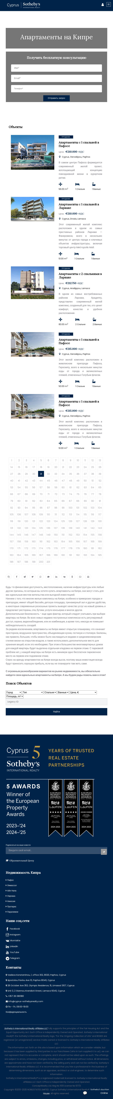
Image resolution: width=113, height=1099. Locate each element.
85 (55, 501)
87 (70, 501)
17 (34, 467)
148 (41, 534)
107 (26, 514)
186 (34, 555)
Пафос (10, 880)
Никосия (11, 901)
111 (56, 514)
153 (78, 534)
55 (26, 487)
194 (92, 555)
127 (78, 521)
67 (19, 494)
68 (26, 494)
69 (33, 494)
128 (85, 521)
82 (33, 501)
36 (78, 474)
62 (78, 487)
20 (55, 467)
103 (92, 507)
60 (63, 487)
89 (85, 501)
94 (26, 507)
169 (100, 541)
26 (100, 467)
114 (77, 514)
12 (93, 460)
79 (11, 501)
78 (99, 494)
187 (41, 555)
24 (85, 467)
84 (48, 501)
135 (41, 528)
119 (19, 521)
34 (63, 474)
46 (55, 480)
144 (12, 534)
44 (41, 480)
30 (33, 474)
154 (85, 534)
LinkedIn (14, 946)
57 (41, 487)
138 (63, 528)
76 (85, 494)
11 (85, 460)
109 (41, 514)
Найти (56, 711)
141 (85, 528)
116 (92, 514)
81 (26, 501)
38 (92, 474)
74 (70, 494)
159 (26, 541)
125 (63, 521)
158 (19, 541)
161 (41, 541)
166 (78, 541)
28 (19, 474)
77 (92, 494)
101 (77, 507)
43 (33, 480)
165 (70, 541)
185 (26, 555)
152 (70, 534)
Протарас (11, 906)
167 (85, 541)
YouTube (14, 952)
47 (63, 480)
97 (48, 507)
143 (100, 528)
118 (11, 521)
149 (48, 534)
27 (11, 474)
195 (100, 555)
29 (26, 474)
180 (85, 548)
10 (78, 460)
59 (55, 487)
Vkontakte (15, 940)
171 (19, 548)
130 (100, 521)
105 (12, 514)
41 (19, 480)
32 (48, 474)
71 (48, 494)
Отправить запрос (56, 98)
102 (85, 507)
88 (77, 501)
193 (85, 555)
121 (33, 521)
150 (56, 534)
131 (11, 528)
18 (41, 467)
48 (70, 480)
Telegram (15, 958)
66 (11, 494)
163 (56, 541)
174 (41, 548)
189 (56, 555)
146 (26, 534)
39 (100, 474)
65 (99, 487)
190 (63, 555)
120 (26, 521)
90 (92, 501)
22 (70, 467)
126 (70, 521)
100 (70, 507)
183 (11, 555)
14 (11, 467)
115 (85, 514)
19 (48, 467)
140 (78, 528)
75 (77, 494)
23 (78, 467)
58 (48, 487)
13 (100, 460)
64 (92, 487)
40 (11, 480)
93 (19, 507)
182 (100, 548)
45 (48, 480)
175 (48, 548)
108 (34, 514)
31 (41, 474)
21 (63, 467)
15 (19, 467)
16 (26, 467)
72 (55, 494)
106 (19, 514)
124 (56, 521)
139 (70, 528)
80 (19, 501)
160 (34, 541)
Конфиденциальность (16, 1011)
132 (19, 528)
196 (11, 562)
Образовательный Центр (21, 860)
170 (12, 548)
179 (78, 548)
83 (41, 501)
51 (93, 480)
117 (99, 514)
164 (63, 541)
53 (11, 487)
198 (26, 562)
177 (63, 548)
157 (12, 541)
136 (48, 528)
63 (85, 487)
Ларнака (11, 895)
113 (70, 514)
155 (92, 534)
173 (33, 548)
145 (19, 534)
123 (48, 521)
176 (56, 548)
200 (41, 562)
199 (33, 562)
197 (19, 562)
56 (33, 487)
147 (34, 534)
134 (34, 528)
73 (63, 494)
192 (78, 555)
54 (19, 487)
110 (48, 514)
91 (100, 501)
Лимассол (12, 885)
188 (48, 555)
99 (63, 507)
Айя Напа (11, 890)
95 (33, 507)
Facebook (15, 928)
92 (11, 507)
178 (70, 548)
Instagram (15, 934)
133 (26, 528)
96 (41, 507)
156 (100, 534)
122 (41, 521)
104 (100, 507)
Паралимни (12, 911)
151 (63, 534)
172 (26, 548)
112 (63, 514)
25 (92, 467)
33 (55, 474)
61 (70, 487)
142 (92, 528)
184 (19, 555)
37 (85, 474)
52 (100, 480)
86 (63, 501)
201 (48, 562)
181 (92, 548)
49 (77, 480)
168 (92, 541)
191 (70, 555)
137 (56, 528)
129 (92, 521)
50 (85, 480)
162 (48, 541)
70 (41, 494)
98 (55, 507)
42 (26, 480)
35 (70, 474)
